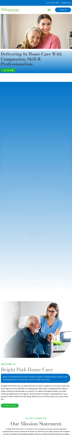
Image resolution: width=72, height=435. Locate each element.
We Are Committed (36, 418)
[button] (49, 10)
